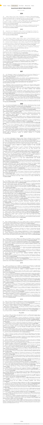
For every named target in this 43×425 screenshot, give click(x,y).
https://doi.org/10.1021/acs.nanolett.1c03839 (25, 68)
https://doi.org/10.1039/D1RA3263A (8, 99)
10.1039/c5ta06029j (21, 291)
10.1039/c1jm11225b (34, 346)
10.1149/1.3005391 (12, 370)
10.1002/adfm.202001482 (7, 118)
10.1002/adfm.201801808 (21, 193)
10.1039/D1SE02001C (16, 65)
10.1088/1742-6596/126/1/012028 (9, 373)
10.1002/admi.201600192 (35, 241)
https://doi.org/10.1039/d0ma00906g (10, 101)
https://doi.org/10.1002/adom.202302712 (11, 27)
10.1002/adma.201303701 (35, 319)
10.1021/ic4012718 (7, 321)
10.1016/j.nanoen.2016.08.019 (32, 240)
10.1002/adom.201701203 (34, 210)
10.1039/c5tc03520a (7, 269)
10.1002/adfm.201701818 (7, 227)
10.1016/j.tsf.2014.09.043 (30, 302)
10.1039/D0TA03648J (8, 133)
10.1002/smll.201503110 (19, 260)
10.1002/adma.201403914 (12, 297)
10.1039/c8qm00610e (32, 164)
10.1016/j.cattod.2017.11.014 (10, 173)
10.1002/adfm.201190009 (9, 357)
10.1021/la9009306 (7, 366)
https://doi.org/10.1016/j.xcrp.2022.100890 (29, 44)
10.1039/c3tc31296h (34, 310)
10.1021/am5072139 (23, 293)
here (23, 10)
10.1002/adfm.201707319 (10, 205)
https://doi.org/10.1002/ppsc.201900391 (11, 115)
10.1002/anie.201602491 (16, 248)
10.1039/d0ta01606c (30, 121)
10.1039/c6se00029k (37, 231)
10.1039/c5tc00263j (37, 279)
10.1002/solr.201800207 (7, 176)
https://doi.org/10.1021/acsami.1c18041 (9, 82)
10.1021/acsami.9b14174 (32, 139)
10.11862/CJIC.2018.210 (35, 212)
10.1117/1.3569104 (33, 361)
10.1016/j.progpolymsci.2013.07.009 (9, 327)
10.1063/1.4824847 (12, 316)
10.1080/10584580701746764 (35, 383)
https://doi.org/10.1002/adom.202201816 (34, 40)
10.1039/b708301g (7, 381)
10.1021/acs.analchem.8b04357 (11, 187)
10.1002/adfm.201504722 (22, 251)
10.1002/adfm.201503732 (26, 267)
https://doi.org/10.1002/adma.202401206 (11, 23)
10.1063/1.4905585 (7, 288)
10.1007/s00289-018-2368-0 (13, 170)
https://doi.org (19, 52)
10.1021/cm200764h (24, 343)
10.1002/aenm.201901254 (29, 155)
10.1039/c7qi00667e (23, 217)
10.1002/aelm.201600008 (13, 256)
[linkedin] (22, 421)
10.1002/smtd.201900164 (7, 149)
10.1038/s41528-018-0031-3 (24, 198)
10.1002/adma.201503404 (25, 258)
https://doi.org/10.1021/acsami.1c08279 (9, 89)
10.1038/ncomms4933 (15, 307)
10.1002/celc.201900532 (7, 158)
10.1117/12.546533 (20, 398)
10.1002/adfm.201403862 (9, 286)
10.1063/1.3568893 (12, 354)
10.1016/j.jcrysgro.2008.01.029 (21, 376)
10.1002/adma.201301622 (30, 330)
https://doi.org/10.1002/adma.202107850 (11, 49)
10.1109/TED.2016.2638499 (36, 234)
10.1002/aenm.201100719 (8, 335)
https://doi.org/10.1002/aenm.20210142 (9, 93)
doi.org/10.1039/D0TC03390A (26, 106)
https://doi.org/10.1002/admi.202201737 (12, 34)
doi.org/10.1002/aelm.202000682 (31, 109)
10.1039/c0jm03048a (33, 364)
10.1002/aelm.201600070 (7, 253)
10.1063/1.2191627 (7, 387)
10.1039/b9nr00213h (35, 368)
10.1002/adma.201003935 (27, 360)
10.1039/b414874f (32, 391)
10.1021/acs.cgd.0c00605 (18, 111)
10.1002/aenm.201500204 (9, 282)
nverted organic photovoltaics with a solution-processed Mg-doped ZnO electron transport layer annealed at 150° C (20, 64)
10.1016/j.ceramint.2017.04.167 (8, 230)
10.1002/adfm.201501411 (35, 274)
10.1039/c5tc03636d (10, 244)
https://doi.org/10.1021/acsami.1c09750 (31, 95)
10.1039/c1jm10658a (9, 351)
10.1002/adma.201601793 (16, 246)
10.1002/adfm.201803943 (22, 182)
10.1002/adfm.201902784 (35, 151)
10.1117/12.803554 (7, 378)
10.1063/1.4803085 (35, 323)
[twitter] (21, 421)
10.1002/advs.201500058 (7, 277)
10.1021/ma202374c (24, 337)
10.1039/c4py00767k (27, 304)
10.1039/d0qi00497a (32, 129)
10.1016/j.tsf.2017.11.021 (7, 214)
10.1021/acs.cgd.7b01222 (30, 223)
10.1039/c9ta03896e (7, 145)
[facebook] (20, 421)
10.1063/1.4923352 (12, 272)
